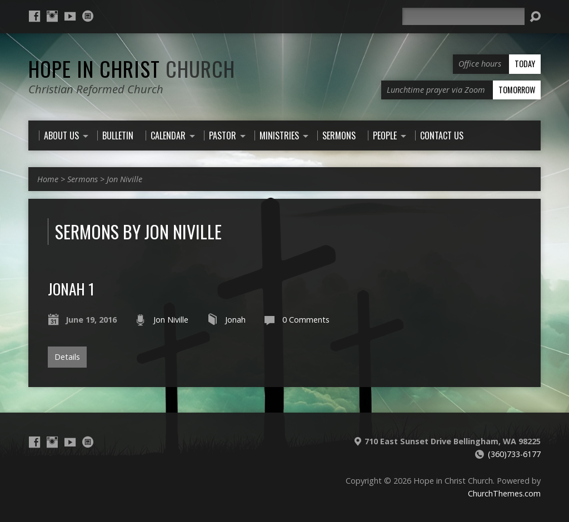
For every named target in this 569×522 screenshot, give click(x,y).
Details (67, 357)
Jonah (235, 319)
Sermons (82, 179)
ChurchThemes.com (504, 493)
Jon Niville (124, 179)
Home (47, 179)
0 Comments (306, 319)
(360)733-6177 (514, 454)
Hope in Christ (131, 68)
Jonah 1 (71, 288)
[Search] (463, 16)
